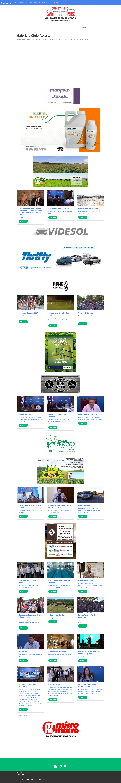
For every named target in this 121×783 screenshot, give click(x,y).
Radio (35, 2)
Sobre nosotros (29, 2)
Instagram (49, 2)
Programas (21, 2)
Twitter (56, 2)
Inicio (15, 2)
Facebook (42, 2)
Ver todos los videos (23, 715)
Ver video (23, 221)
